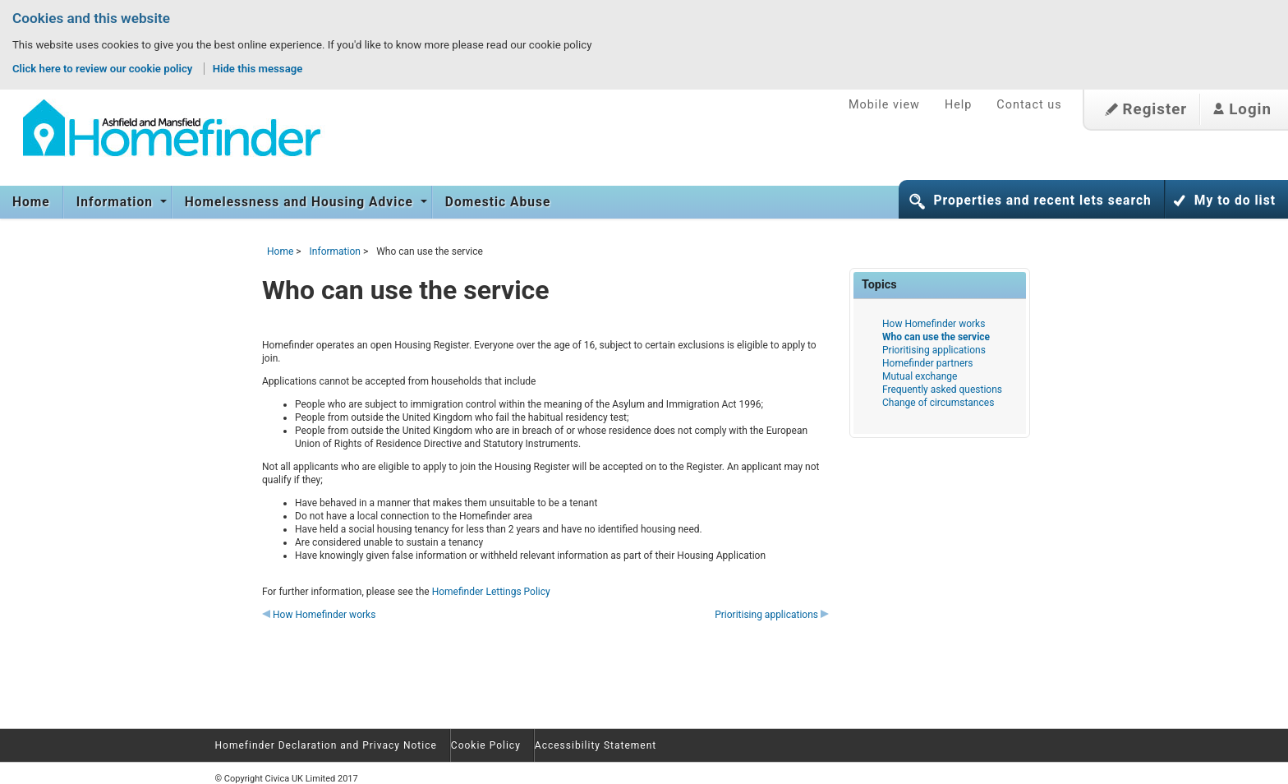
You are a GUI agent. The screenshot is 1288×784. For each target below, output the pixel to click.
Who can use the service (936, 337)
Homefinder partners (927, 363)
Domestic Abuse (498, 202)
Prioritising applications (772, 614)
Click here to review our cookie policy (104, 68)
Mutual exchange (919, 376)
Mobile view (884, 105)
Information (116, 202)
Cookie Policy (486, 745)
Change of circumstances (938, 402)
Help (958, 105)
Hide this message (258, 68)
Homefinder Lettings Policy (491, 591)
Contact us (1028, 105)
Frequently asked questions (942, 389)
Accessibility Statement (595, 745)
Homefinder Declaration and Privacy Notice (326, 745)
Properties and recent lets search (1042, 200)
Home (31, 202)
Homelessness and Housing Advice (301, 202)
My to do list (1235, 200)
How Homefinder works (318, 614)
